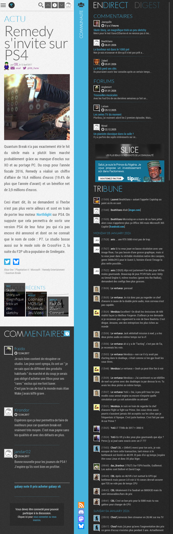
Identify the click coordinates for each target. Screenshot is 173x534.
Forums (104, 81)
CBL (16, 64)
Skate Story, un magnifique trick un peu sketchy (120, 30)
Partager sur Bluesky (16, 262)
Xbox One (8, 270)
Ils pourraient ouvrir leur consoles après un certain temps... (123, 71)
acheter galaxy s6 (49, 486)
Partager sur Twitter (7, 262)
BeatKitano (107, 41)
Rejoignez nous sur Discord (81, 512)
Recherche (41, 5)
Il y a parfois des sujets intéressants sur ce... (115, 137)
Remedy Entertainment (53, 270)
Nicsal (104, 125)
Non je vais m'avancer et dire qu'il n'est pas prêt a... (119, 52)
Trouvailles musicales (105, 95)
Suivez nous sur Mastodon (81, 519)
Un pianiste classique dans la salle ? (114, 134)
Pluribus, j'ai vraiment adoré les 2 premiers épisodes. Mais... (123, 117)
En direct (111, 5)
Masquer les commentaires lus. (67, 333)
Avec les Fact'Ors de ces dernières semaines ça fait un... (121, 98)
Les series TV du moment (107, 114)
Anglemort (106, 87)
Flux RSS (81, 505)
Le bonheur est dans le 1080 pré (111, 49)
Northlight (44, 214)
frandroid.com (117, 226)
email (18, 68)
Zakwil (104, 60)
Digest (147, 5)
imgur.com (134, 210)
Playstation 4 (22, 270)
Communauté (81, 247)
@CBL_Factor (33, 68)
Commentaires (113, 16)
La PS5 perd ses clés (105, 68)
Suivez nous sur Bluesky (81, 526)
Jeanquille (106, 21)
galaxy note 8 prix (26, 486)
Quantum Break (13, 273)
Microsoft (35, 270)
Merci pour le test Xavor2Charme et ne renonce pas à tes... (122, 33)
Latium (104, 106)
